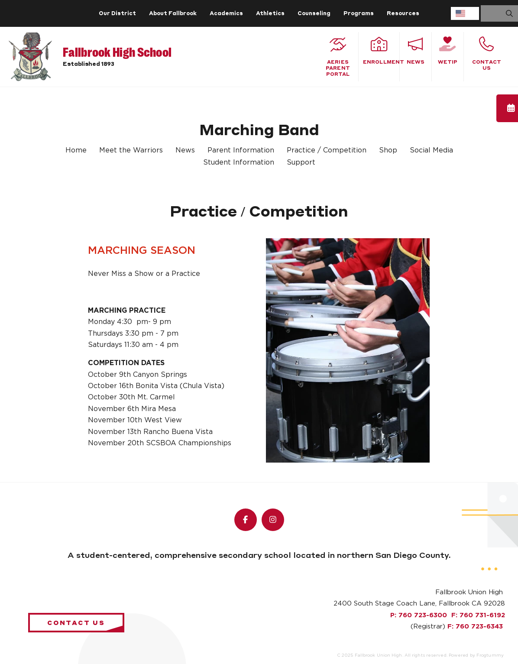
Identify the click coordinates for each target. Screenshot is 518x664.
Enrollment (381, 50)
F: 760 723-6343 (475, 626)
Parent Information (240, 150)
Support (301, 162)
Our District (117, 13)
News (415, 50)
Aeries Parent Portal (338, 56)
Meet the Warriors (131, 150)
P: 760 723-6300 (418, 615)
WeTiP (447, 50)
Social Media (431, 150)
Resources (403, 13)
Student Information (238, 162)
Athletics (270, 13)
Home (76, 150)
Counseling (314, 13)
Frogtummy (490, 655)
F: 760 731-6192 (478, 615)
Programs (358, 13)
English (460, 13)
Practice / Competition (326, 150)
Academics (226, 13)
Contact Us (486, 53)
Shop (388, 150)
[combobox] (465, 13)
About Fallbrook (173, 13)
